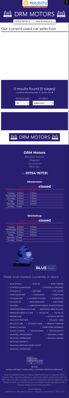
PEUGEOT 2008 (35, 324)
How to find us (45, 21)
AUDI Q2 (36, 284)
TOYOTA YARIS (36, 331)
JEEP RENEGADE (37, 302)
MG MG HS (43, 313)
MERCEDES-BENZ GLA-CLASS (23, 309)
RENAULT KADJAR (18, 327)
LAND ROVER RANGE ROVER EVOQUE (46, 306)
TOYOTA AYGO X (56, 331)
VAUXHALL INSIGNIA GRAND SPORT (25, 345)
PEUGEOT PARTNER (19, 320)
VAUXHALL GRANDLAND (20, 338)
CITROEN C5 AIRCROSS (53, 288)
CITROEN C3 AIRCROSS (20, 288)
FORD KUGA (39, 295)
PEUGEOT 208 (16, 324)
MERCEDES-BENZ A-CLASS (21, 313)
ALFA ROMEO (16, 284)
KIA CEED (14, 306)
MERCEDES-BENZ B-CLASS (51, 309)
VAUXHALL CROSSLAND (20, 349)
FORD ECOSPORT (18, 295)
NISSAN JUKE (15, 316)
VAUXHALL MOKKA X (19, 342)
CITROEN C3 (15, 291)
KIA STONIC (58, 302)
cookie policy (27, 369)
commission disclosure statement (48, 369)
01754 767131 (23, 21)
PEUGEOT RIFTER (55, 316)
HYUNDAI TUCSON (37, 298)
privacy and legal (13, 369)
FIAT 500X (36, 291)
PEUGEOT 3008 (56, 320)
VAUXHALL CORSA (55, 335)
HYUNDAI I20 (57, 298)
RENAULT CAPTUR (55, 324)
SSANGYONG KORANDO (52, 327)
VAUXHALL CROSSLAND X (21, 335)
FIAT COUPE (58, 291)
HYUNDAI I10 (15, 302)
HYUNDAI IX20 (16, 298)
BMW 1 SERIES (57, 284)
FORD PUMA (57, 295)
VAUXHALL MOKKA (55, 338)
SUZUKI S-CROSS (17, 331)
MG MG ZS (58, 313)
